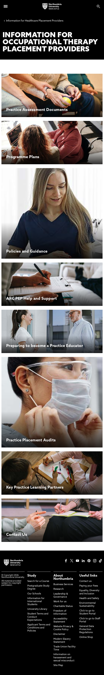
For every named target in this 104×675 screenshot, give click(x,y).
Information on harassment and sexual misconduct (63, 657)
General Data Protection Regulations (86, 629)
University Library (37, 609)
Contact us (85, 581)
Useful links (88, 575)
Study (31, 575)
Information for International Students (35, 601)
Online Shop (86, 637)
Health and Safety (89, 598)
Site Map (58, 665)
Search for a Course (38, 581)
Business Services (63, 584)
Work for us (59, 601)
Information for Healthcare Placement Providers (33, 20)
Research (58, 589)
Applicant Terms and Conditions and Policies (38, 628)
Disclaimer (59, 634)
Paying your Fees (88, 586)
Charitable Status (63, 606)
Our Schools (34, 594)
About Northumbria (63, 577)
